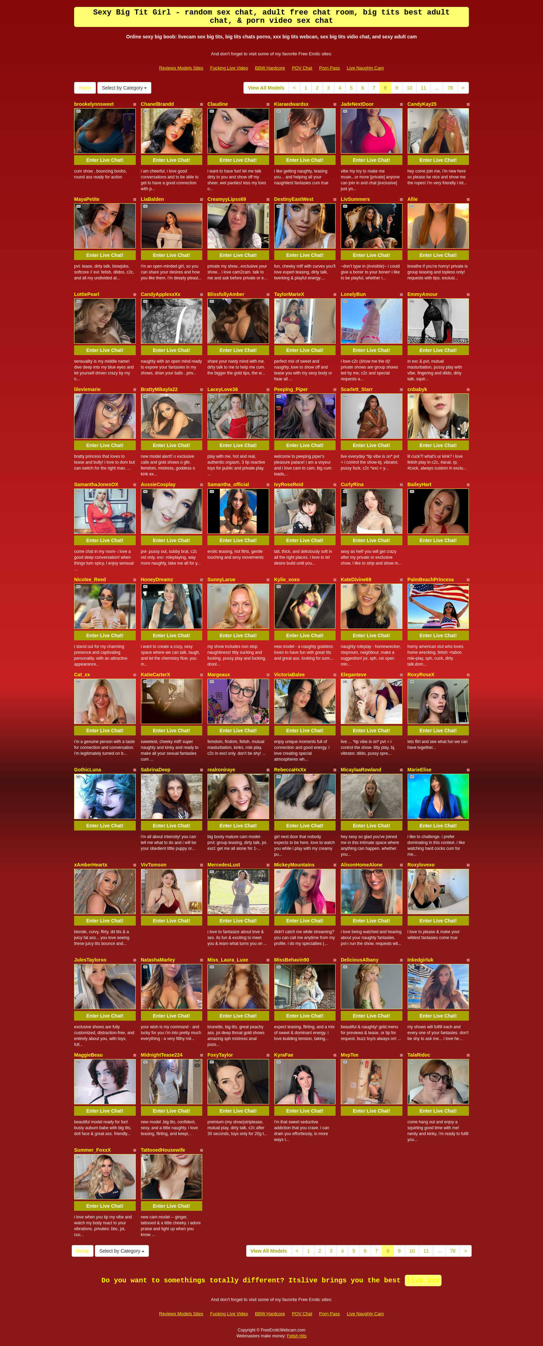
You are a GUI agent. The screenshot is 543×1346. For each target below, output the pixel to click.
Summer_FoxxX (92, 1150)
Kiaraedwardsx (291, 104)
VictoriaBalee (289, 674)
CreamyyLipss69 (226, 199)
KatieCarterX (155, 674)
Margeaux (218, 674)
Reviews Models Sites (181, 68)
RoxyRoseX (421, 674)
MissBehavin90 (291, 960)
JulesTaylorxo (90, 960)
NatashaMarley (158, 960)
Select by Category (124, 88)
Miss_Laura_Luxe (227, 960)
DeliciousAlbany (360, 960)
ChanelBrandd (157, 104)
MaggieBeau (88, 1055)
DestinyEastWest (293, 199)
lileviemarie (87, 389)
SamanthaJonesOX (96, 484)
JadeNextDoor (357, 104)
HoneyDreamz (157, 579)
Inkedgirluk (421, 960)
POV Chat (302, 68)
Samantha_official (228, 484)
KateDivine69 (356, 579)
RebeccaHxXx (290, 769)
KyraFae (283, 1055)
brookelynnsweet (94, 104)
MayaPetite (86, 199)
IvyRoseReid (288, 484)
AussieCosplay (158, 484)
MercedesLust (223, 864)
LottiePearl (86, 294)
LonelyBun (353, 294)
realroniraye (221, 769)
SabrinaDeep (156, 769)
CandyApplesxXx (160, 294)
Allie (413, 199)
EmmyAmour (423, 294)
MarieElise (419, 769)
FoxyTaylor (220, 1055)
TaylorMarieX (289, 294)
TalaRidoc (419, 1055)
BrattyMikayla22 (159, 389)
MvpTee (349, 1055)
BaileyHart (419, 484)
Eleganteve (353, 674)
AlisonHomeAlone (362, 864)
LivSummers (355, 199)
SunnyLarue (221, 579)
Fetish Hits (297, 1336)
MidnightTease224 (162, 1055)
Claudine (217, 104)
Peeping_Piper (291, 389)
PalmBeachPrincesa (431, 579)
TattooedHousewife (163, 1150)
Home (85, 88)
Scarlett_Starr (357, 389)
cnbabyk (417, 389)
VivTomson (154, 864)
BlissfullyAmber (225, 294)
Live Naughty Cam (365, 68)
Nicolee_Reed (90, 579)
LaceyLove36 (222, 389)
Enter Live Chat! (104, 160)
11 (423, 88)
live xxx (423, 1280)
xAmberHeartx (90, 864)
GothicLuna (87, 769)
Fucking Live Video (229, 68)
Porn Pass (329, 68)
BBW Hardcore (270, 68)
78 (450, 88)
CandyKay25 (422, 104)
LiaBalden (152, 199)
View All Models (266, 88)
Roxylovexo (421, 864)
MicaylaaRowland (361, 769)
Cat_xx (82, 674)
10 (409, 88)
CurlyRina (352, 484)
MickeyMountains (294, 864)
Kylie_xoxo (287, 579)
